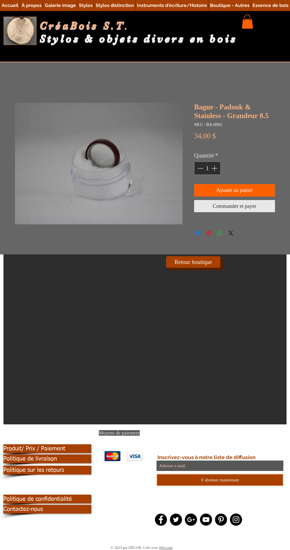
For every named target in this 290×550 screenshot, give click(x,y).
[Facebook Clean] (162, 435)
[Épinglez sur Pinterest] (208, 233)
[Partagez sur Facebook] (197, 233)
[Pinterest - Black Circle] (221, 520)
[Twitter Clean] (174, 435)
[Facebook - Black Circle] (161, 520)
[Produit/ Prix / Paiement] (47, 448)
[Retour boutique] (193, 262)
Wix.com (166, 547)
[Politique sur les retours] (47, 470)
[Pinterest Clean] (186, 435)
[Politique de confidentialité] (47, 499)
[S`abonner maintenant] (220, 480)
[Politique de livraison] (47, 458)
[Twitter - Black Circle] (176, 520)
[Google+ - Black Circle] (191, 520)
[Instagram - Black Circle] (236, 520)
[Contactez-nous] (47, 509)
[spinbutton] (207, 168)
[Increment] (215, 168)
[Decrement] (200, 168)
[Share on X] (230, 233)
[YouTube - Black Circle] (206, 520)
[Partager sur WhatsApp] (219, 233)
